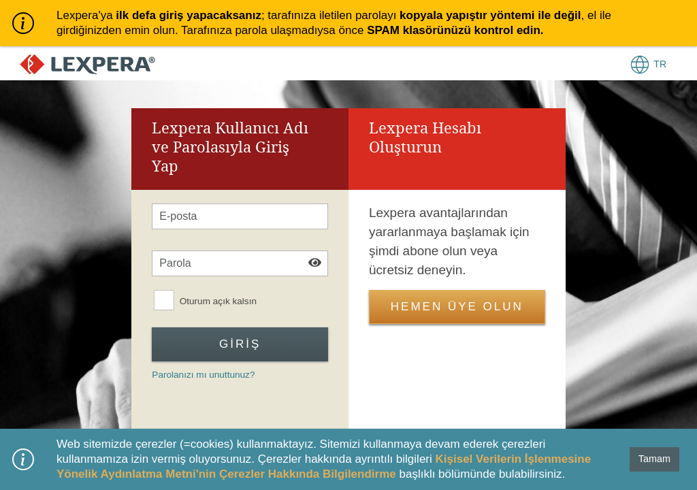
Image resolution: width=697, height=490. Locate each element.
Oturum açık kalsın (218, 301)
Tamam (654, 458)
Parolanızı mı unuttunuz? (203, 375)
